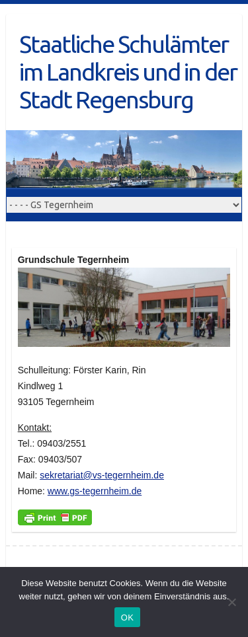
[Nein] (231, 602)
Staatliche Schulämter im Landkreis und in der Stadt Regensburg (128, 71)
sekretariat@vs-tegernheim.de (102, 475)
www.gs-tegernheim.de (95, 491)
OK (127, 617)
